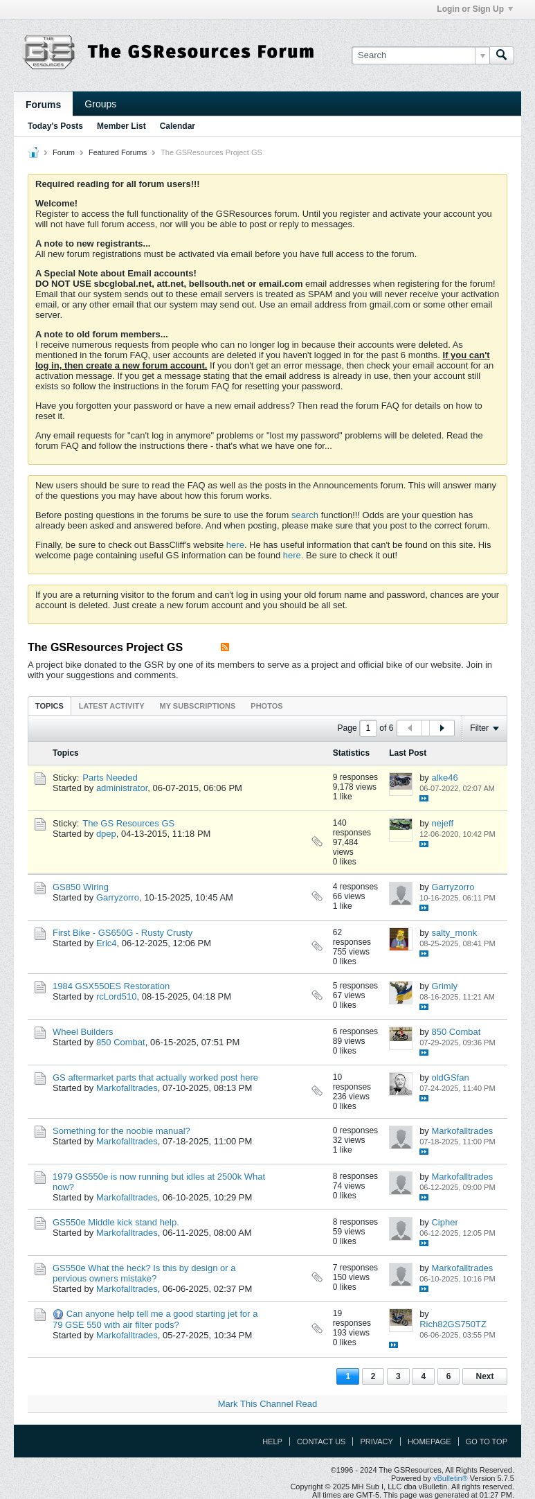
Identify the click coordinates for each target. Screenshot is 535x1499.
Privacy (376, 1441)
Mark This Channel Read (268, 1404)
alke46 (444, 777)
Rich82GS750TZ (453, 1324)
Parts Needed (110, 777)
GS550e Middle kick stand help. (116, 1222)
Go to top (486, 1441)
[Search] (420, 55)
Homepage (429, 1441)
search (304, 515)
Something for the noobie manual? (121, 1131)
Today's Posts (55, 126)
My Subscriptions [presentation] (198, 706)
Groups (100, 103)
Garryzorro (117, 897)
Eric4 (106, 943)
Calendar (177, 126)
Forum (64, 152)
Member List (121, 126)
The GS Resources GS (128, 823)
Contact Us (321, 1441)
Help (272, 1441)
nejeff (442, 823)
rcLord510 (116, 996)
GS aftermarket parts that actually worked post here (155, 1077)
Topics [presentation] (49, 706)
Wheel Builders (83, 1032)
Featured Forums (118, 152)
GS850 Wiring (81, 887)
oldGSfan (450, 1077)
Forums (43, 104)
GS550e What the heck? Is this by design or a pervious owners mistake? (144, 1273)
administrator (121, 788)
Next (484, 1376)
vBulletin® (450, 1478)
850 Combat (120, 1042)
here (235, 545)
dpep (106, 833)
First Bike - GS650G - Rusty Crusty (122, 933)
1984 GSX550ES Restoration (111, 986)
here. (293, 555)
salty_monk (454, 933)
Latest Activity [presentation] (112, 706)
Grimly (444, 986)
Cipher (444, 1222)
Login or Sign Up (475, 9)
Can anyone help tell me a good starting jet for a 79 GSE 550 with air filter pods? (155, 1319)
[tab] (49, 705)
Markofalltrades (127, 1088)
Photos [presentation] (266, 706)
